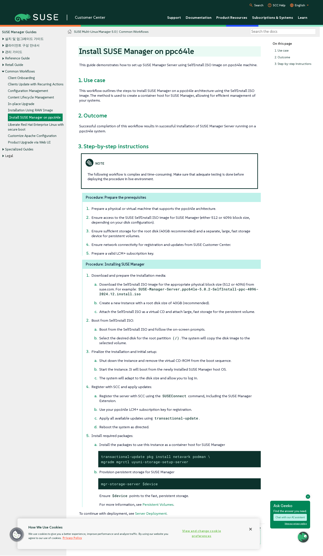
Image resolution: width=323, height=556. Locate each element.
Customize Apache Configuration (32, 136)
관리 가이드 (13, 52)
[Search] (283, 32)
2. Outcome (282, 57)
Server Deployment (151, 513)
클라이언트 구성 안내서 (22, 45)
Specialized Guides (19, 149)
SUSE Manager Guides (19, 32)
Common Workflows (20, 71)
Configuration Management (28, 91)
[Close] (250, 529)
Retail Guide (14, 65)
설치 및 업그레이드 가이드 (24, 39)
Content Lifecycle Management (31, 97)
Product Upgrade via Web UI (29, 142)
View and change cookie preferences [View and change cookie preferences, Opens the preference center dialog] (201, 533)
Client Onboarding (21, 78)
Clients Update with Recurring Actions (36, 84)
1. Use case (282, 50)
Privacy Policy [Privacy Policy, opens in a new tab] (72, 538)
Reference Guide (17, 58)
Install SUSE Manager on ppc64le (34, 117)
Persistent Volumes (158, 504)
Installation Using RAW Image (30, 110)
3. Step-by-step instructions (293, 64)
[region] (138, 533)
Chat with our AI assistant (290, 517)
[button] (17, 535)
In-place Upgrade (21, 104)
